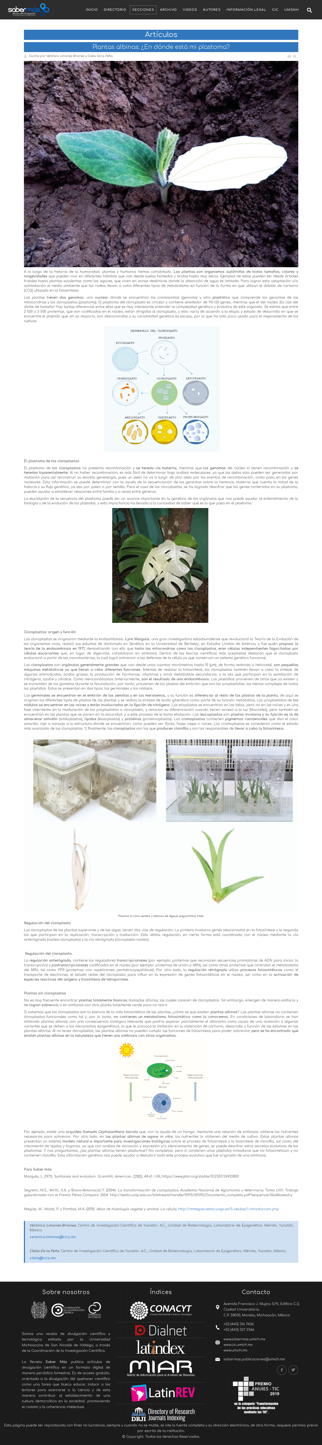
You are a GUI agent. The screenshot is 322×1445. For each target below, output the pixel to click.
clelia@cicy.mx (42, 1258)
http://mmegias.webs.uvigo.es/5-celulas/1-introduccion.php (228, 1209)
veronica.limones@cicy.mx (52, 1237)
